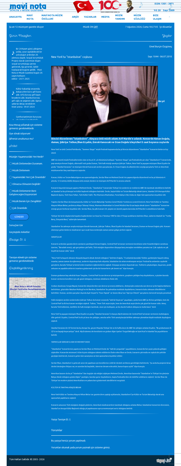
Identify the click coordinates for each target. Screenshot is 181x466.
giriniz (106, 447)
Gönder (19, 216)
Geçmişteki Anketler (19, 232)
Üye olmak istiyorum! (19, 133)
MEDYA (105, 17)
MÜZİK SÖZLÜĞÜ (139, 17)
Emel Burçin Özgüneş (161, 46)
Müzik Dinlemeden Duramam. (26, 163)
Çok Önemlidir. (18, 208)
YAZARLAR (90, 17)
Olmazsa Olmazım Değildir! (24, 184)
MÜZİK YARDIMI (120, 17)
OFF (96, 27)
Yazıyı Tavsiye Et (61, 419)
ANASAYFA (15, 17)
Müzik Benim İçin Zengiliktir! (25, 201)
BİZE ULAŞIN (157, 17)
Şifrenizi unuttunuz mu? (21, 138)
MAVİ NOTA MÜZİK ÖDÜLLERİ (52, 17)
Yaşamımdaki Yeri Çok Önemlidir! (27, 177)
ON (91, 27)
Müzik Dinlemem (19, 170)
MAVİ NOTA (30, 17)
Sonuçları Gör (16, 225)
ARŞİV (75, 17)
